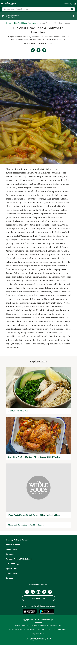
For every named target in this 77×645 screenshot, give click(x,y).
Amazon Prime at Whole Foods (19, 559)
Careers (9, 578)
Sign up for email (38, 598)
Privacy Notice (20, 625)
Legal (64, 629)
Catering (10, 554)
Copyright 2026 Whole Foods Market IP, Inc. (38, 620)
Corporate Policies (38, 634)
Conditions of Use (54, 625)
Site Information (55, 629)
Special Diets (11, 568)
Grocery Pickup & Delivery (17, 540)
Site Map (44, 629)
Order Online (11, 573)
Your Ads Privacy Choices (36, 625)
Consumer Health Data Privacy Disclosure (24, 629)
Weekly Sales (11, 549)
